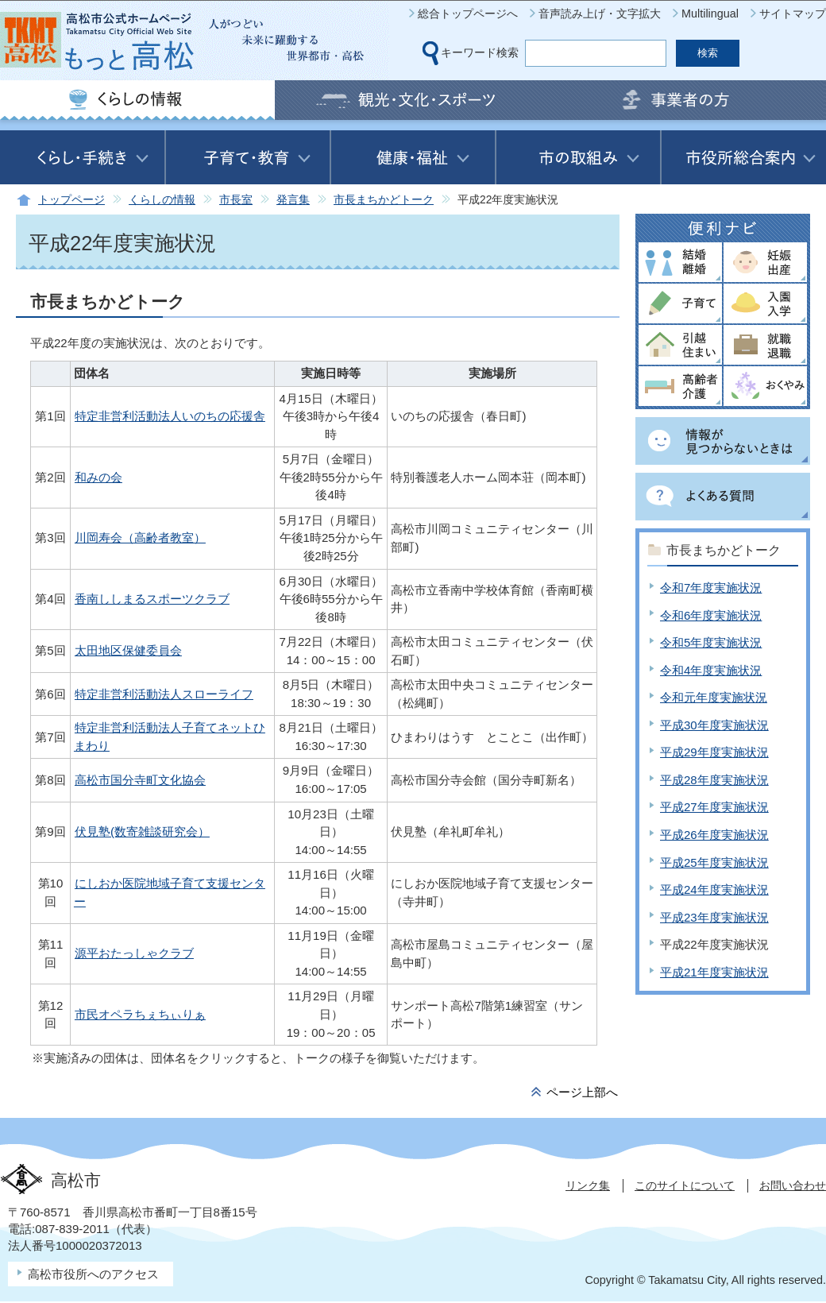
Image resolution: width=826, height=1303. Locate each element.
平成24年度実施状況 (714, 889)
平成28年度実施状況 (714, 780)
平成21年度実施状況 (714, 972)
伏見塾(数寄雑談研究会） (142, 831)
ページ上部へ (582, 1092)
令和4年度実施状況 (711, 670)
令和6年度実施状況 (711, 615)
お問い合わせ (792, 1185)
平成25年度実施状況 (714, 862)
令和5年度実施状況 (711, 642)
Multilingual (710, 13)
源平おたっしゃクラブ (134, 953)
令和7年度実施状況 (711, 587)
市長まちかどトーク (384, 200)
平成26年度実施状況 (714, 834)
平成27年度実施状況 (714, 807)
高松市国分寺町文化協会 (140, 780)
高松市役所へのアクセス (93, 1274)
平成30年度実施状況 (714, 725)
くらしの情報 (162, 200)
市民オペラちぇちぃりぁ (140, 1014)
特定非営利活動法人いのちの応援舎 (170, 416)
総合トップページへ (468, 13)
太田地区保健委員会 (128, 650)
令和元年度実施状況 (713, 697)
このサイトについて (685, 1185)
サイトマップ (792, 13)
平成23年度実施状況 (714, 917)
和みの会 (98, 477)
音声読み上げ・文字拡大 (599, 13)
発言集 (293, 200)
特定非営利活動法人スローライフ (164, 694)
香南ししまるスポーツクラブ (152, 598)
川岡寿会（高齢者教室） (140, 537)
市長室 (236, 200)
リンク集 (587, 1185)
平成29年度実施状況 (714, 752)
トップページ (71, 200)
